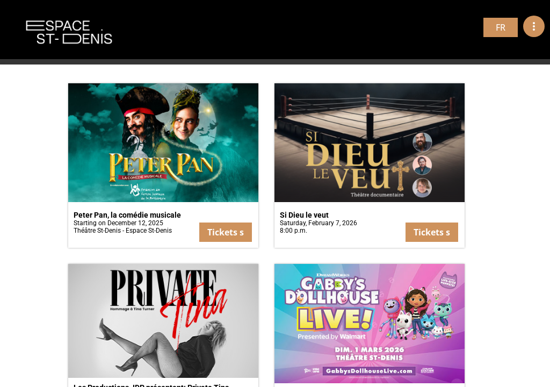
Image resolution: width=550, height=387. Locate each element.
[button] (163, 165)
